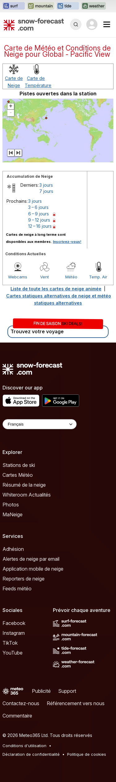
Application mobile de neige (32, 569)
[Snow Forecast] (34, 24)
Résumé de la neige (24, 485)
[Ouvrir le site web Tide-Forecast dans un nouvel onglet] (68, 6)
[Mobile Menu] (106, 24)
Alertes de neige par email (30, 559)
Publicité (41, 691)
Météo (71, 276)
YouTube (12, 653)
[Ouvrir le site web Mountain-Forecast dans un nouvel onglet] (40, 6)
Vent (44, 276)
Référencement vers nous (76, 703)
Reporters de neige (23, 579)
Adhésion (13, 549)
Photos (10, 504)
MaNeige (12, 514)
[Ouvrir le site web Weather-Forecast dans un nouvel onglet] (93, 6)
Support (67, 691)
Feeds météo (17, 588)
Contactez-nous (20, 703)
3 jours (46, 185)
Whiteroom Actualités (26, 495)
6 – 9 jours (38, 213)
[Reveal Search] (75, 24)
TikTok (10, 643)
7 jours (46, 191)
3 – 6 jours (38, 207)
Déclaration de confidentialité (31, 754)
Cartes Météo (17, 475)
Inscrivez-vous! (67, 241)
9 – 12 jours (39, 220)
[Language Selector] (39, 424)
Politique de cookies (86, 754)
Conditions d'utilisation (24, 745)
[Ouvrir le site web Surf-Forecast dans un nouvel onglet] (13, 6)
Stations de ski (18, 465)
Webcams (17, 276)
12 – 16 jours (40, 226)
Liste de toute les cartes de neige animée (56, 288)
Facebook (13, 623)
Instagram (13, 633)
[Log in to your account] (91, 24)
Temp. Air (98, 276)
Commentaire (17, 716)
